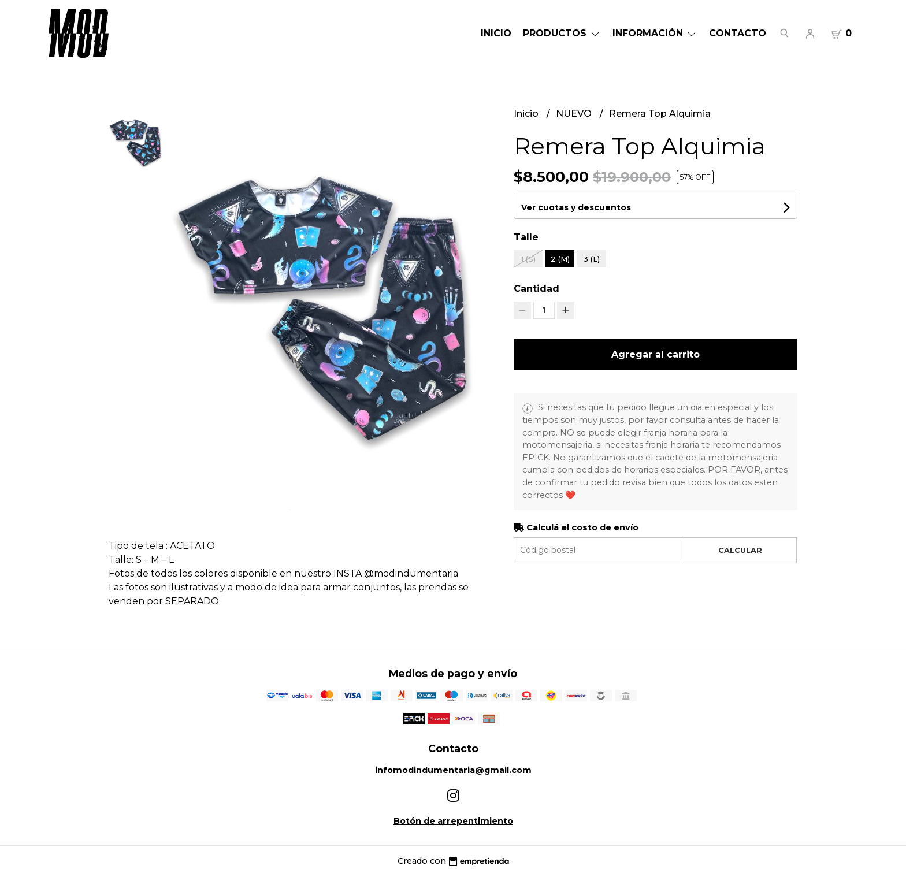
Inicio (496, 33)
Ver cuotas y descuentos (576, 207)
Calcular (740, 550)
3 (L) (592, 258)
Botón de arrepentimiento (453, 821)
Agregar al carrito (655, 354)
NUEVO (575, 113)
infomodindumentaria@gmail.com (453, 770)
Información (654, 33)
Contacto (737, 33)
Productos (562, 33)
